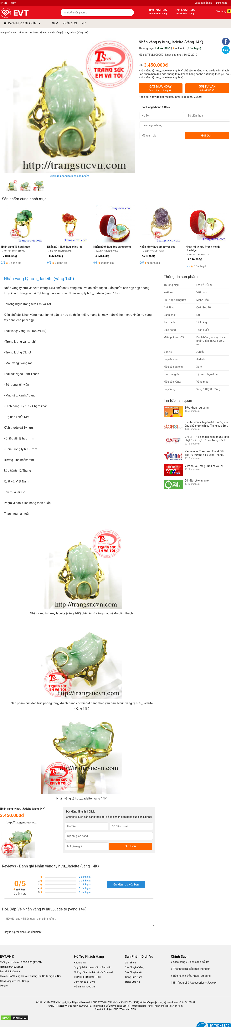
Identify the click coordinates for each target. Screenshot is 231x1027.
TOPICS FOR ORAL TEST (87, 977)
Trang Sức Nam (133, 977)
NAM (55, 23)
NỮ (83, 23)
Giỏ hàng (220, 11)
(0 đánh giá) (194, 48)
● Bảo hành (178, 975)
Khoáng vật (80, 962)
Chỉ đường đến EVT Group (14, 981)
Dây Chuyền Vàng (134, 967)
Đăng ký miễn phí (203, 3)
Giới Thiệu (130, 962)
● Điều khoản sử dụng (198, 975)
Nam (13, 3)
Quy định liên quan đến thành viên (92, 967)
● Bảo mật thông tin (198, 968)
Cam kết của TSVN (84, 981)
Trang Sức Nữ (132, 981)
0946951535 (179, 96)
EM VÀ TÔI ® (162, 48)
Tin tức (3, 3)
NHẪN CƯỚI (70, 23)
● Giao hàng (178, 961)
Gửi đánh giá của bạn (126, 884)
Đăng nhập (221, 3)
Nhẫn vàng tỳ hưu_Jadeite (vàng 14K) (39, 278)
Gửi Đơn (206, 135)
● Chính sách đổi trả (197, 961)
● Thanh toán (179, 968)
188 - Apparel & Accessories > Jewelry (194, 982)
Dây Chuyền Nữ (133, 972)
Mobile (4, 985)
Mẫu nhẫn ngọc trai (84, 986)
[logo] (23, 13)
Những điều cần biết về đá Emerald (93, 972)
